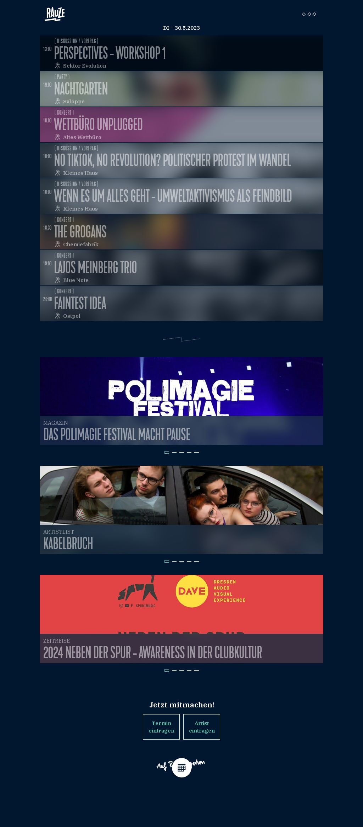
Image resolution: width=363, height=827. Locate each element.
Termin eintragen (161, 727)
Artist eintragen (202, 727)
